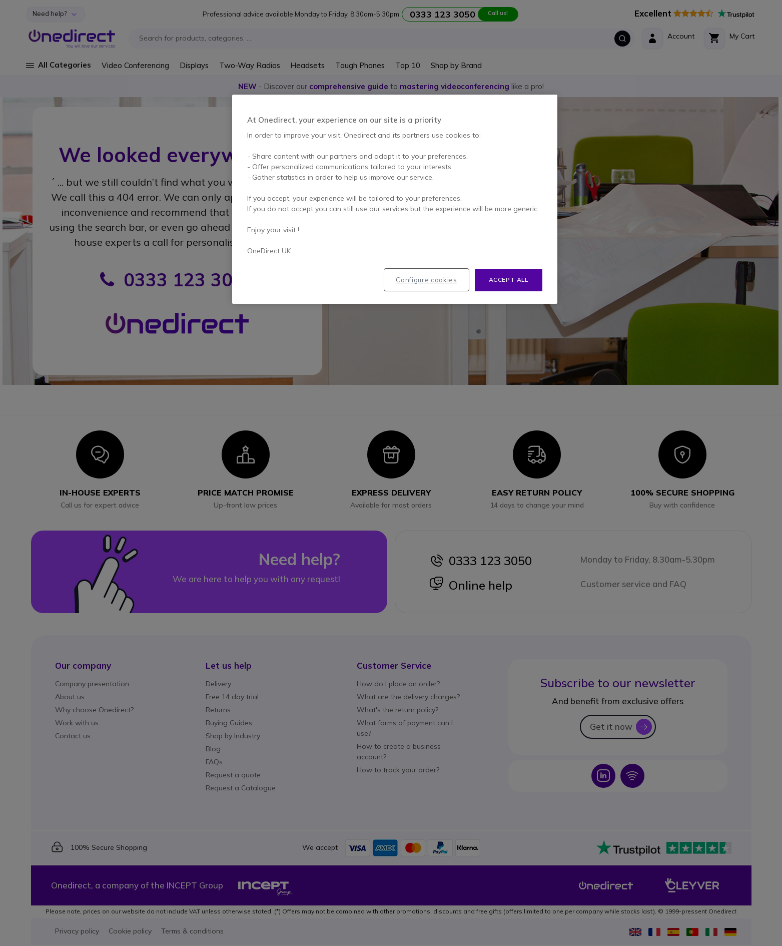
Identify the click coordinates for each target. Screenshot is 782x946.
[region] (394, 199)
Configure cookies (426, 280)
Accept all (508, 279)
